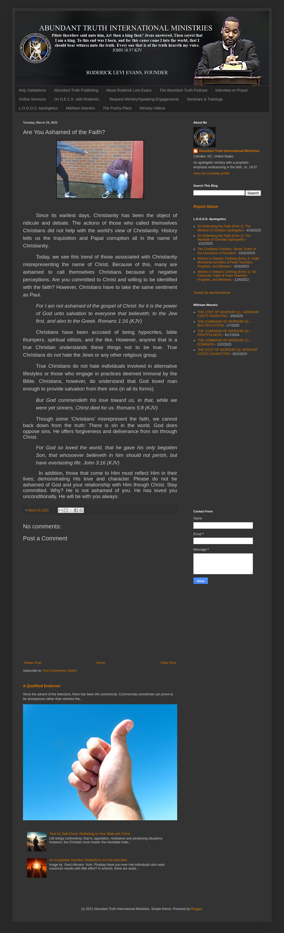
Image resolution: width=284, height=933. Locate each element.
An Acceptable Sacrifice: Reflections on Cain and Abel (88, 860)
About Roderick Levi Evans (128, 90)
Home (101, 663)
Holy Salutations (32, 90)
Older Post (168, 663)
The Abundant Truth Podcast (183, 90)
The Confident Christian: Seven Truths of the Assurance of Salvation (226, 251)
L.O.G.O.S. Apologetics (38, 108)
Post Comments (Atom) (60, 671)
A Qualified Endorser (42, 686)
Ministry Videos (153, 108)
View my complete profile (211, 173)
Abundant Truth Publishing (76, 90)
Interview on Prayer (231, 90)
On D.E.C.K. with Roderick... (78, 99)
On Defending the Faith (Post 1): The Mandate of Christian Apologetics (224, 237)
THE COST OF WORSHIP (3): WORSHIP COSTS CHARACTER (227, 352)
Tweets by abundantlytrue (211, 293)
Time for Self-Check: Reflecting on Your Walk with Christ (89, 834)
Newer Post (32, 663)
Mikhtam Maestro (80, 108)
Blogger (196, 909)
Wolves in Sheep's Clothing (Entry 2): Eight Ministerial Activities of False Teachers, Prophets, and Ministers (228, 262)
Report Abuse (205, 206)
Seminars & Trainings (205, 99)
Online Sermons (32, 99)
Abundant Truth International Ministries (229, 151)
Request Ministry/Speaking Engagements (144, 99)
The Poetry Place (117, 108)
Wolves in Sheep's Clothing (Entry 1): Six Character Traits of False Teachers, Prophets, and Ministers (226, 276)
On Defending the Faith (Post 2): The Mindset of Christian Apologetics (224, 228)
